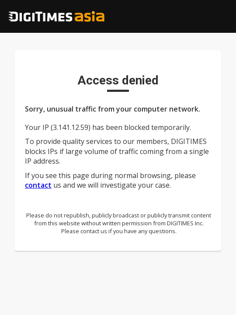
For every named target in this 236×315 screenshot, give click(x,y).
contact (38, 185)
